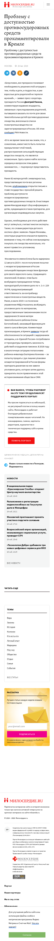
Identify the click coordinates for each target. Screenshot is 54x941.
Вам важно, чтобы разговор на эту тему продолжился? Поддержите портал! (28, 393)
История (11, 627)
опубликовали (20, 186)
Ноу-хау (11, 649)
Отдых (10, 659)
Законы (10, 622)
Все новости (13, 563)
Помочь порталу (21, 440)
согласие (29, 740)
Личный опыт (13, 640)
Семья (10, 663)
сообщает (9, 132)
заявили (35, 331)
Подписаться (27, 734)
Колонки (11, 631)
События (11, 668)
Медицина (12, 645)
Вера (9, 617)
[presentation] (27, 726)
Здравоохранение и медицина (16, 455)
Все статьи (12, 677)
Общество (12, 654)
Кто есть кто (13, 636)
